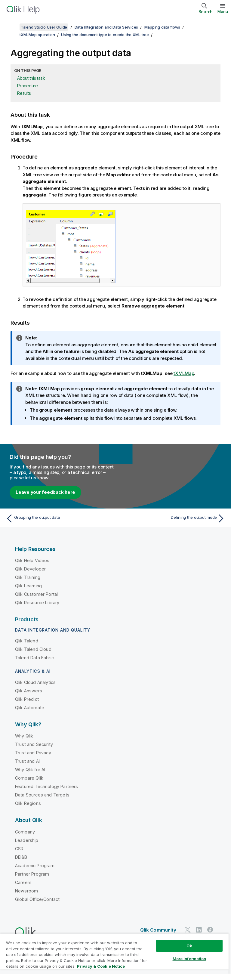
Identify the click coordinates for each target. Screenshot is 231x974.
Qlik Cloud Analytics (35, 682)
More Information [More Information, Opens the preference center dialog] (189, 958)
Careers (23, 882)
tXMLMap (184, 373)
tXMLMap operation (37, 34)
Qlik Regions (28, 803)
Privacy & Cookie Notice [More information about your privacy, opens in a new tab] (101, 966)
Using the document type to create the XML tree (105, 34)
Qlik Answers (28, 690)
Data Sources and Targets (42, 794)
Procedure (27, 85)
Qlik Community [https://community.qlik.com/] (158, 930)
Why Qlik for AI (30, 769)
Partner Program (32, 874)
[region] (114, 953)
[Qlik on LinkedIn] (198, 929)
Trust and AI (27, 761)
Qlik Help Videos (32, 560)
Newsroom (26, 890)
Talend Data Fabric (34, 657)
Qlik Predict (27, 699)
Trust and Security (34, 744)
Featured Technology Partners (46, 786)
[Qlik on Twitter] (187, 929)
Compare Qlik (29, 778)
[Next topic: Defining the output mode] (172, 518)
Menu (222, 11)
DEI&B (21, 857)
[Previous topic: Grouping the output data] (59, 518)
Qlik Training (27, 577)
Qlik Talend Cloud (33, 649)
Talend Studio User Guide (44, 27)
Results (24, 93)
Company (25, 831)
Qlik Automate (29, 707)
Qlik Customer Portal (36, 594)
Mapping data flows (162, 27)
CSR (19, 848)
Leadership (26, 840)
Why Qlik (24, 735)
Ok (189, 945)
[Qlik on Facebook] (210, 929)
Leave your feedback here (45, 492)
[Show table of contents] (12, 27)
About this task (31, 78)
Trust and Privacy (33, 752)
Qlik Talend (26, 640)
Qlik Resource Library (37, 602)
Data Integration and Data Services (106, 27)
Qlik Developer (30, 568)
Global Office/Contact (37, 899)
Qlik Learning (28, 585)
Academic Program (35, 865)
